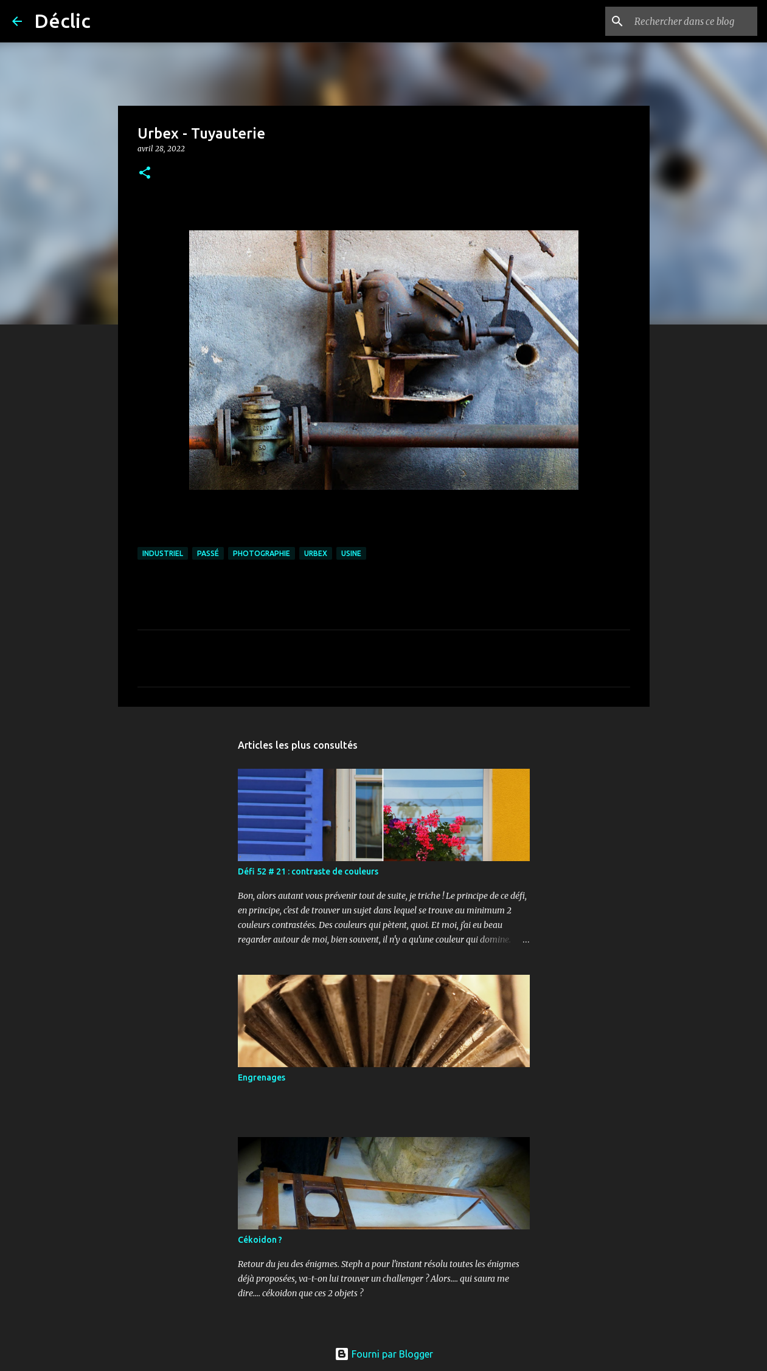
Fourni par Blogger (384, 1354)
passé (208, 553)
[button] (144, 173)
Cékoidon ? (260, 1240)
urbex (315, 553)
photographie (261, 553)
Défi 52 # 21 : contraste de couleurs (308, 871)
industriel (162, 553)
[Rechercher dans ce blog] (693, 21)
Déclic (62, 21)
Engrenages (261, 1077)
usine (351, 553)
